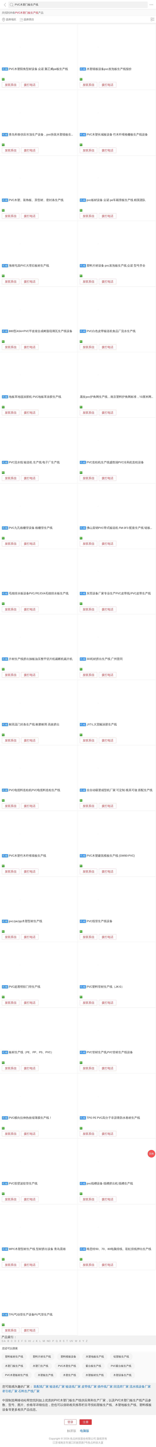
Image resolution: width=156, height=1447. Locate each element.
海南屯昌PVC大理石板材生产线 (29, 265)
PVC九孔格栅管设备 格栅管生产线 (31, 528)
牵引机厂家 (10, 1391)
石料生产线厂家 (29, 1391)
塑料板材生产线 (14, 1356)
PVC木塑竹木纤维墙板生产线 (27, 855)
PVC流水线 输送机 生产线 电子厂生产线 (34, 462)
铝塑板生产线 (121, 1356)
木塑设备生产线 (122, 1375)
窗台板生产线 (93, 1365)
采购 (151, 1153)
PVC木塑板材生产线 (16, 1375)
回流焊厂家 (121, 1386)
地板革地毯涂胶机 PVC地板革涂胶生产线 (35, 397)
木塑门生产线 (40, 1365)
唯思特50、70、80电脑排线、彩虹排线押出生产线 (119, 1249)
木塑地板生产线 (95, 1356)
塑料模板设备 (68, 1356)
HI (29, 1341)
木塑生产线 (69, 1375)
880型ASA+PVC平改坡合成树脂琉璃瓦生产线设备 (40, 331)
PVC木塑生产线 (67, 1365)
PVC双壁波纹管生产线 (23, 1183)
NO (48, 1341)
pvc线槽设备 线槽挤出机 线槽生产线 (110, 1183)
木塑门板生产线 (14, 1365)
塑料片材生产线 (42, 1356)
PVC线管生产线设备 (99, 921)
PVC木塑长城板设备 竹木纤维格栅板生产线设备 (117, 134)
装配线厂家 (41, 1386)
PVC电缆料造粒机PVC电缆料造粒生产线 (34, 790)
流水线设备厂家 (140, 1386)
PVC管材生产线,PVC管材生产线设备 (110, 1052)
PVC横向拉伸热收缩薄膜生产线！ (30, 1118)
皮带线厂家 (89, 1386)
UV (71, 1341)
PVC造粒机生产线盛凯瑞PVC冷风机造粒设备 (115, 462)
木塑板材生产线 (95, 1375)
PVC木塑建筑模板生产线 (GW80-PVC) (111, 855)
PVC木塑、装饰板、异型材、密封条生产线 (36, 200)
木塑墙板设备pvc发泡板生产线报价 (109, 69)
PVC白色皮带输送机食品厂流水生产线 (111, 331)
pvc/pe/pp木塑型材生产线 (25, 921)
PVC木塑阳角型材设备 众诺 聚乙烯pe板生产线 (38, 69)
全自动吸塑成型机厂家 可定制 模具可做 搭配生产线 (119, 790)
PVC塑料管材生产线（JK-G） (105, 986)
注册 (86, 1422)
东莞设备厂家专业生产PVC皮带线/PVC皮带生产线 (119, 593)
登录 (70, 1422)
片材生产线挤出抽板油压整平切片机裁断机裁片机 (41, 659)
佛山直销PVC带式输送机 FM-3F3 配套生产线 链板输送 (121, 528)
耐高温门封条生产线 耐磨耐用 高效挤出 (34, 724)
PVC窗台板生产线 (121, 1365)
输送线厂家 (73, 1386)
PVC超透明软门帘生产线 (24, 986)
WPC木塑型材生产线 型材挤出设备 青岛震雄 (37, 1249)
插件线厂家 (105, 1386)
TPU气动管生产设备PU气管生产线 (31, 1314)
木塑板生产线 (45, 1375)
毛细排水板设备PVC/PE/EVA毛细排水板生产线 (39, 593)
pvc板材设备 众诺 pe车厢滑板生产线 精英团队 (116, 200)
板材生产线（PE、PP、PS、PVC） (31, 1052)
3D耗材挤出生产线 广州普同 (105, 659)
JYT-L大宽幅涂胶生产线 (102, 724)
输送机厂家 (57, 1386)
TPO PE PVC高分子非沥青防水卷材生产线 (113, 1118)
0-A (4, 1341)
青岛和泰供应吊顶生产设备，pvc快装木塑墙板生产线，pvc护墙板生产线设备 (58, 134)
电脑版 (84, 1431)
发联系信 (10, 85)
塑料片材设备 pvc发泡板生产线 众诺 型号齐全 (116, 265)
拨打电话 (29, 84)
